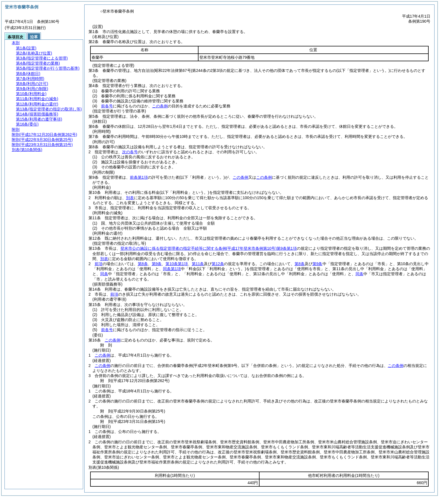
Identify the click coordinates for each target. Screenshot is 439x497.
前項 (98, 264)
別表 (130, 197)
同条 (104, 274)
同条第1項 (172, 269)
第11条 (198, 264)
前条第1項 (139, 177)
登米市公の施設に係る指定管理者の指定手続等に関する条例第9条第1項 (208, 248)
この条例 (160, 106)
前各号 (107, 106)
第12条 (218, 264)
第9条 (157, 264)
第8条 (143, 264)
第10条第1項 (176, 264)
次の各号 (130, 152)
